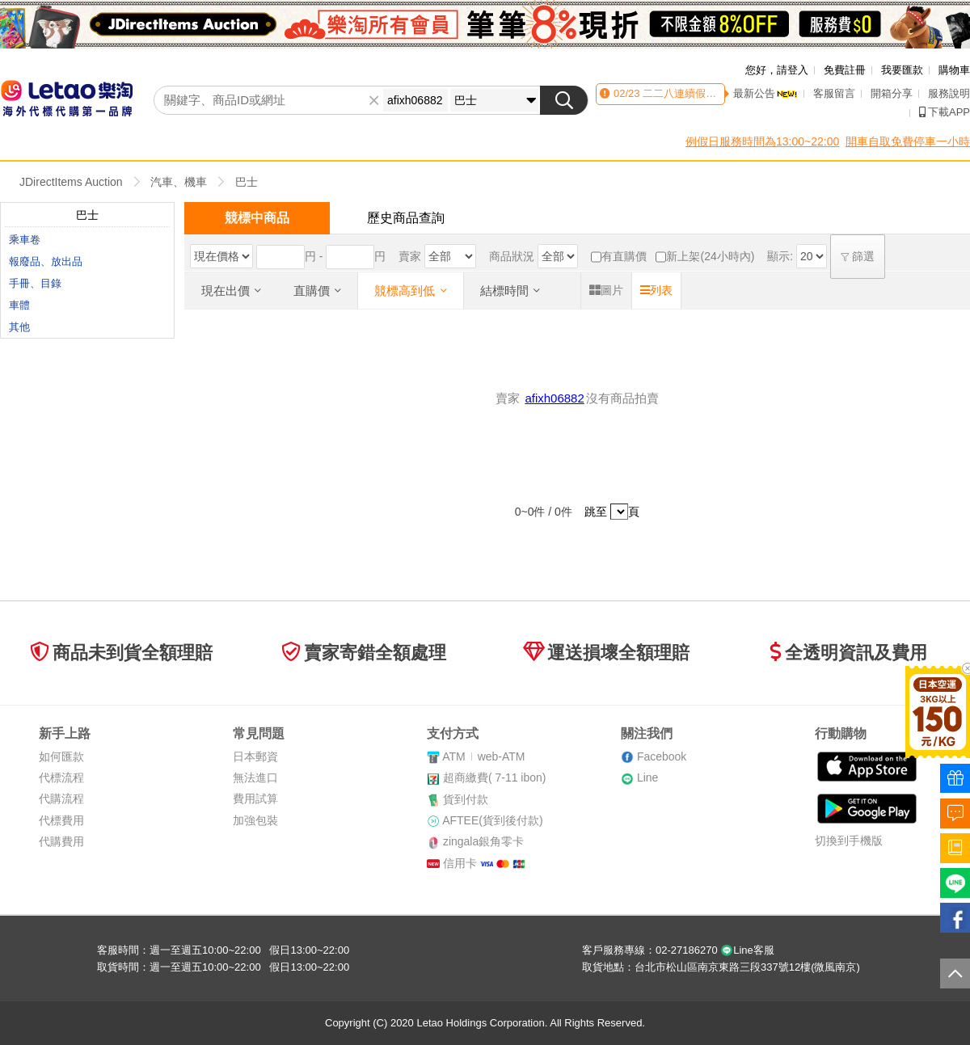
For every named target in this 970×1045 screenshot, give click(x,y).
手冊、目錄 (35, 283)
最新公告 (765, 93)
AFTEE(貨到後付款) (492, 820)
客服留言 (834, 93)
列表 (656, 290)
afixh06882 (554, 398)
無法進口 (255, 777)
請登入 (792, 70)
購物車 (954, 70)
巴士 (246, 181)
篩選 (858, 256)
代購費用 (61, 841)
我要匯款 (902, 70)
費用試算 (255, 798)
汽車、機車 (178, 181)
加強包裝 (255, 820)
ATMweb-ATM (483, 756)
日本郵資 (255, 756)
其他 (19, 327)
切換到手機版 (849, 840)
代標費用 (61, 820)
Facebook (661, 756)
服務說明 (949, 93)
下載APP (944, 112)
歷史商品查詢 (406, 218)
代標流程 (61, 777)
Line (647, 777)
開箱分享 (892, 93)
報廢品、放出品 (45, 261)
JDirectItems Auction (71, 181)
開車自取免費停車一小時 (908, 141)
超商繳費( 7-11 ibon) (494, 777)
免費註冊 (845, 70)
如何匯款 (61, 756)
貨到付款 (465, 799)
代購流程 (61, 798)
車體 (19, 305)
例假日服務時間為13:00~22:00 (762, 141)
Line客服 (747, 950)
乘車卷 (24, 240)
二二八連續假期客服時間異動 (710, 93)
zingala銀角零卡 (483, 841)
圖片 (606, 290)
